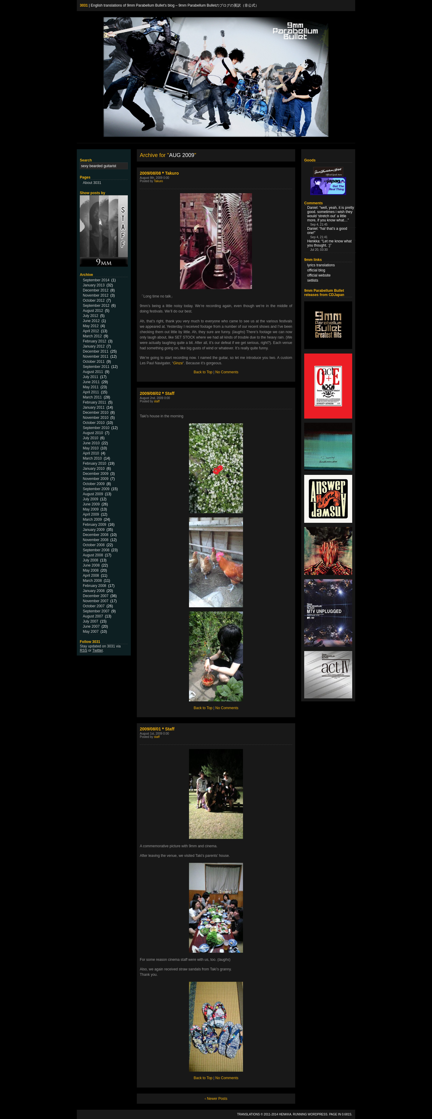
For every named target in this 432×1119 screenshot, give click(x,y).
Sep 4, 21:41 (319, 237)
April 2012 (91, 331)
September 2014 (96, 280)
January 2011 (94, 407)
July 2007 (90, 621)
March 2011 (92, 397)
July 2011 (90, 377)
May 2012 (91, 326)
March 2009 (92, 519)
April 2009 (91, 514)
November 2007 (95, 601)
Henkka (285, 1114)
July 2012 (90, 316)
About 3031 (92, 183)
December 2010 (95, 412)
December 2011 (95, 351)
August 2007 (93, 616)
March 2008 (92, 581)
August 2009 (93, 494)
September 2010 (96, 428)
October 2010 (94, 423)
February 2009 (94, 524)
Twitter (97, 650)
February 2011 (94, 402)
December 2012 (95, 290)
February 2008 (94, 586)
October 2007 (94, 606)
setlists (312, 280)
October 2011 (94, 362)
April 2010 (91, 453)
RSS (83, 650)
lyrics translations (321, 265)
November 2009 (95, 479)
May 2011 (91, 387)
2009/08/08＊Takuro (159, 173)
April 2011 (91, 392)
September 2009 (96, 489)
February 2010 (94, 463)
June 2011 (91, 382)
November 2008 (95, 540)
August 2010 (93, 433)
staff (157, 401)
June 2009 (91, 504)
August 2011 (93, 372)
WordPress (318, 1114)
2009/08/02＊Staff (157, 393)
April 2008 (91, 575)
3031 (84, 5)
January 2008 (94, 591)
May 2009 (91, 509)
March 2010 (92, 458)
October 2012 (94, 300)
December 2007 (95, 596)
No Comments (226, 372)
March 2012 (92, 336)
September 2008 (96, 550)
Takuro (158, 181)
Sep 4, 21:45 (319, 224)
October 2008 (94, 545)
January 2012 (94, 346)
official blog (316, 270)
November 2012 (95, 295)
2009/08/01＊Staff (157, 729)
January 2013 (94, 285)
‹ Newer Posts (216, 1099)
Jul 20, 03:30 (319, 249)
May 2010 (91, 448)
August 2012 (93, 311)
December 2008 (95, 535)
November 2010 (95, 418)
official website (319, 275)
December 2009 (95, 474)
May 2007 (91, 631)
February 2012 (94, 341)
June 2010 (91, 443)
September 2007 (96, 611)
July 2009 (90, 499)
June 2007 (91, 626)
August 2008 (93, 555)
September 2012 (96, 305)
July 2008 (90, 560)
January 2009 (94, 530)
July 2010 (90, 438)
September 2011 (96, 367)
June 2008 (91, 565)
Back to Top (203, 372)
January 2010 (94, 468)
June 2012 (91, 321)
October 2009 (94, 484)
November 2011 (95, 356)
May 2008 (91, 570)
